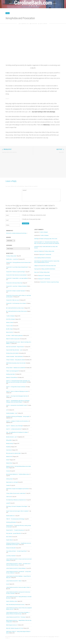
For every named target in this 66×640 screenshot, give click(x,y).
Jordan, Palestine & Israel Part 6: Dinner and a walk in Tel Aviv (17, 587)
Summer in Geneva (9, 322)
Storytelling (8, 446)
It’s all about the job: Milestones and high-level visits (16, 499)
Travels (47, 3)
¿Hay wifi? (8, 503)
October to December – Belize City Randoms (14, 356)
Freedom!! (8, 485)
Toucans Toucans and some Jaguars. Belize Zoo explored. (17, 511)
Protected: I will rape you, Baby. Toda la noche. (48, 238)
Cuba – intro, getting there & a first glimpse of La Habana (16, 432)
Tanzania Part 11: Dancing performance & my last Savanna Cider (18, 262)
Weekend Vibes (9, 463)
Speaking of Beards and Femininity (44, 257)
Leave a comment (43, 23)
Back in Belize (9, 536)
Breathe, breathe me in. (10, 515)
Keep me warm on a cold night (12, 482)
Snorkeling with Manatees (11, 522)
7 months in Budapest (10, 315)
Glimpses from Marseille (10, 547)
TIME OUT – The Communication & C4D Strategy (15, 519)
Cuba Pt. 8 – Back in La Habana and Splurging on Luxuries (17, 391)
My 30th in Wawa (9, 329)
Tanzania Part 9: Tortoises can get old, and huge (15, 271)
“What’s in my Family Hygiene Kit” (12, 371)
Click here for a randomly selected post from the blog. (16, 233)
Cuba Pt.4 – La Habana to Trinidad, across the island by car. (17, 421)
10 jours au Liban (9, 325)
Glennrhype (36, 238)
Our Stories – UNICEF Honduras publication (14, 335)
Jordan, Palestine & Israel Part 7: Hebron (13, 580)
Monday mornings (9, 443)
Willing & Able (8, 440)
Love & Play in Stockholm (10, 555)
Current (7, 584)
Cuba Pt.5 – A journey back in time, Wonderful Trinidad (16, 405)
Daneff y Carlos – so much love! (12, 259)
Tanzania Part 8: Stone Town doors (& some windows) (16, 275)
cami (35, 257)
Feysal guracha (37, 268)
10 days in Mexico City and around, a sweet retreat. (15, 493)
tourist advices (37, 261)
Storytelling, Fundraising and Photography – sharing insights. (17, 416)
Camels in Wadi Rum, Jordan (11, 601)
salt (7, 410)
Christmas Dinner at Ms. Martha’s (12, 353)
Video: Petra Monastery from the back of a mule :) (15, 604)
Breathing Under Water (10, 374)
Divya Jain (36, 272)
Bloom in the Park (9, 332)
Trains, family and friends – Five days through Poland (16, 551)
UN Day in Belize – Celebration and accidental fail (15, 367)
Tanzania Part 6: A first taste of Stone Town (14, 282)
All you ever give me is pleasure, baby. (13, 453)
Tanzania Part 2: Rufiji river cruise (12, 300)
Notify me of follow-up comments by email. (34, 215)
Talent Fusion (8, 496)
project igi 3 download (38, 251)
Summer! (7, 459)
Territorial (8, 471)
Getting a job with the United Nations (48, 268)
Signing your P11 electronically (45, 254)
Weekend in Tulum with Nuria (11, 377)
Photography (27, 3)
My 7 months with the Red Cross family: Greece (15, 308)
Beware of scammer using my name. (13, 338)
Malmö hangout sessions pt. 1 (12, 625)
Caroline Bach (34, 23)
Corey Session (8, 450)
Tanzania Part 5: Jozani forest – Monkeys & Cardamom (16, 286)
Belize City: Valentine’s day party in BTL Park (14, 628)
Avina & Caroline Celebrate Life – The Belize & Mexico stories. (17, 474)
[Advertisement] (33, 166)
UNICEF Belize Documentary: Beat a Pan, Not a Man (15, 363)
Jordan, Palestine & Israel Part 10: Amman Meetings (16, 568)
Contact (54, 3)
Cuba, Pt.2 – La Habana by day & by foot (13, 429)
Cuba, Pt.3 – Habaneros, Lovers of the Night (14, 425)
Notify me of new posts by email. (32, 219)
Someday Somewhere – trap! (11, 413)
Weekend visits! (9, 456)
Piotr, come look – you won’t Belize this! (13, 533)
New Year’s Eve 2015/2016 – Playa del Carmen (15, 346)
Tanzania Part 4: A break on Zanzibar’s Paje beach (15, 290)
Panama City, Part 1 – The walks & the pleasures (15, 530)
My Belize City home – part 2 (11, 436)
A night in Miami (9, 539)
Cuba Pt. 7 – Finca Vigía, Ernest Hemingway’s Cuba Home (17, 396)
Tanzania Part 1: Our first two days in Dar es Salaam (16, 303)
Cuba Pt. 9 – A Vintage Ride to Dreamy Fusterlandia (15, 386)
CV (20, 3)
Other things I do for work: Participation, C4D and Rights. (16, 506)
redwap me (36, 265)
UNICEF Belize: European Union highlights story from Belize (17, 488)
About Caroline (13, 3)
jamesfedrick (36, 246)
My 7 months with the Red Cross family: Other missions (16, 311)
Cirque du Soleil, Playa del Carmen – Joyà (14, 350)
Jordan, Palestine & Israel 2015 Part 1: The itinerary (15, 617)
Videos (7, 13)
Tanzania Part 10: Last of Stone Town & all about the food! (17, 267)
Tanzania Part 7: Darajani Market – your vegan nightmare (17, 278)
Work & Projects (38, 3)
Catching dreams (9, 478)
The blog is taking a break (11, 255)
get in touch (51, 636)
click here (36, 241)
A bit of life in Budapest (10, 319)
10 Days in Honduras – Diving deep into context (15, 359)
